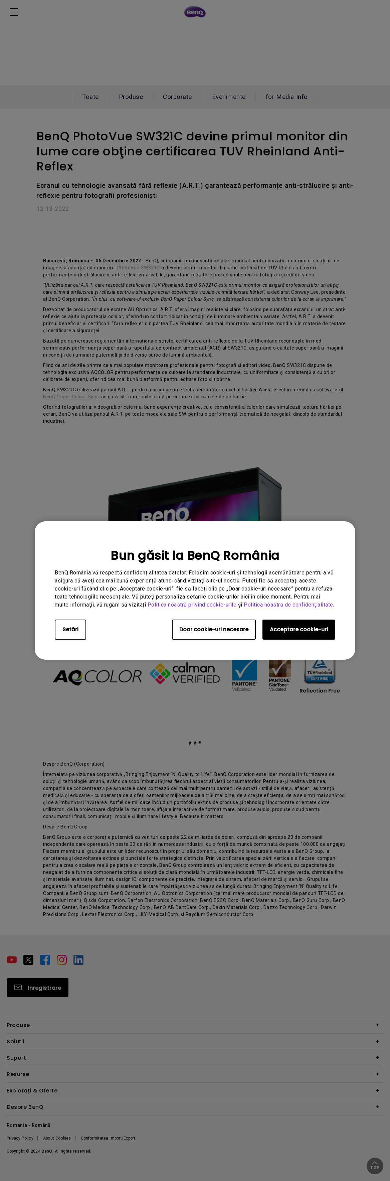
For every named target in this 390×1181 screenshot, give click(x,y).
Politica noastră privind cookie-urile (192, 605)
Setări (70, 629)
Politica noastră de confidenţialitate (288, 605)
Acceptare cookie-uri (299, 629)
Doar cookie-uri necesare (213, 629)
